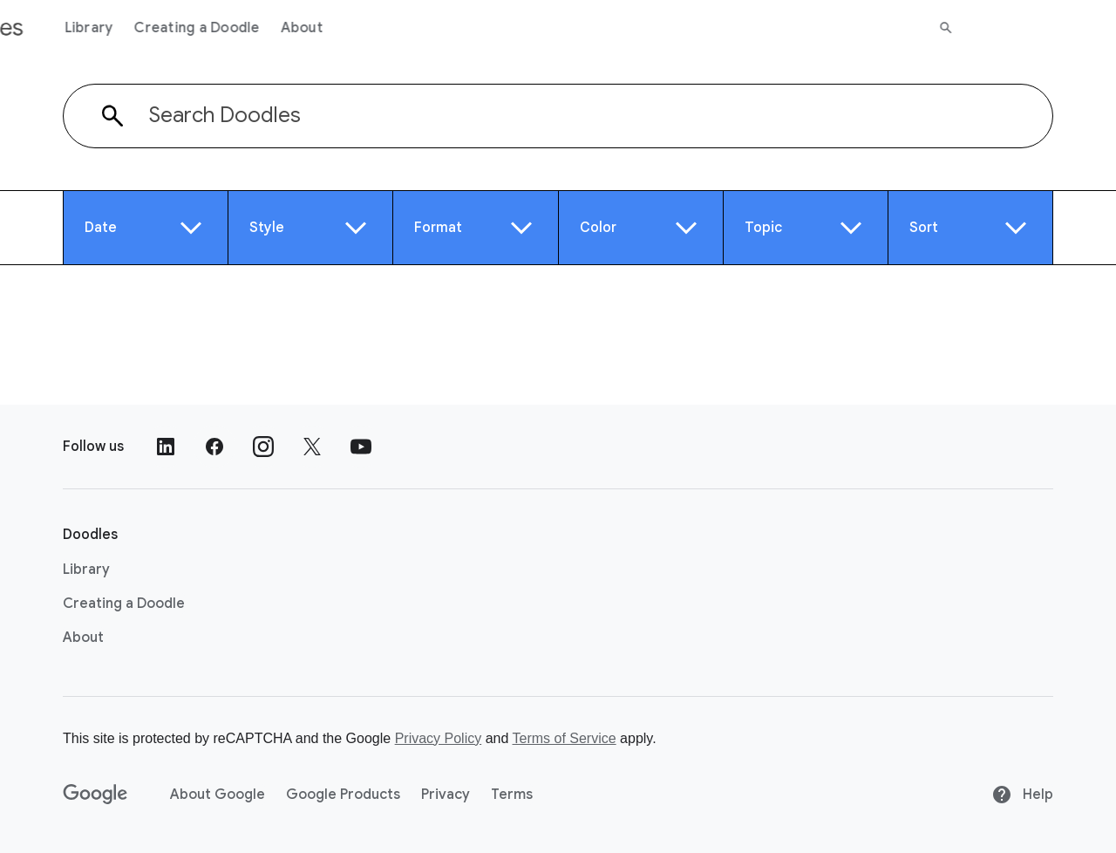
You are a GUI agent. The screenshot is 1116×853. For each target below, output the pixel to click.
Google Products (343, 794)
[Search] (1090, 28)
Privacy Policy (438, 738)
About (446, 28)
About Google (217, 794)
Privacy (445, 794)
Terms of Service (564, 738)
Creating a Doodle (342, 28)
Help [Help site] (1022, 794)
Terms (512, 794)
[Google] (95, 794)
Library (233, 28)
